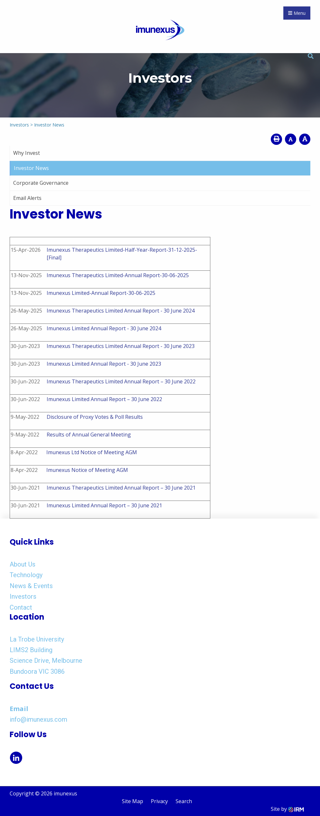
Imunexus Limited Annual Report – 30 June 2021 (104, 505)
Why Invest (26, 152)
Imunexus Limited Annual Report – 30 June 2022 (104, 399)
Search (184, 801)
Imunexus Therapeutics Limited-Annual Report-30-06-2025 (118, 275)
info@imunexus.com (38, 719)
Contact (21, 607)
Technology (26, 575)
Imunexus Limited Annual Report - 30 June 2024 (104, 328)
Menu (297, 13)
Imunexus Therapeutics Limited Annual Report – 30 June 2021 (121, 487)
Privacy (159, 801)
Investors (23, 596)
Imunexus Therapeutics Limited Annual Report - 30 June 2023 (121, 346)
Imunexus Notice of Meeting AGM (87, 470)
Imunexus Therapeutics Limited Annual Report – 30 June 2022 (121, 381)
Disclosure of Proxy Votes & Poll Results (95, 416)
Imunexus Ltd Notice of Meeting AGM (91, 452)
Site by (287, 808)
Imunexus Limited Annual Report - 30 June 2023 (104, 363)
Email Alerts (27, 198)
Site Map (132, 801)
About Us (22, 564)
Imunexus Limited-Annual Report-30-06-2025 (101, 292)
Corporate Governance (41, 182)
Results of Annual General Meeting (89, 434)
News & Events (31, 586)
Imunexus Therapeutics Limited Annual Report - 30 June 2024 (121, 310)
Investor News (31, 168)
